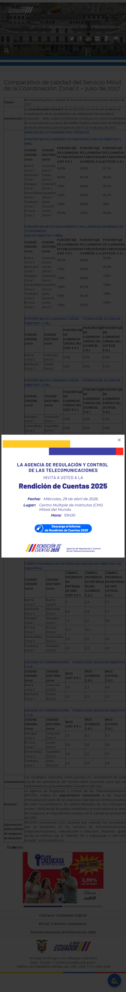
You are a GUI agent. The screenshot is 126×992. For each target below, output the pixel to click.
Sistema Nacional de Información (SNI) (63, 932)
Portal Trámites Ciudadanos (63, 923)
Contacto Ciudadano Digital (63, 915)
